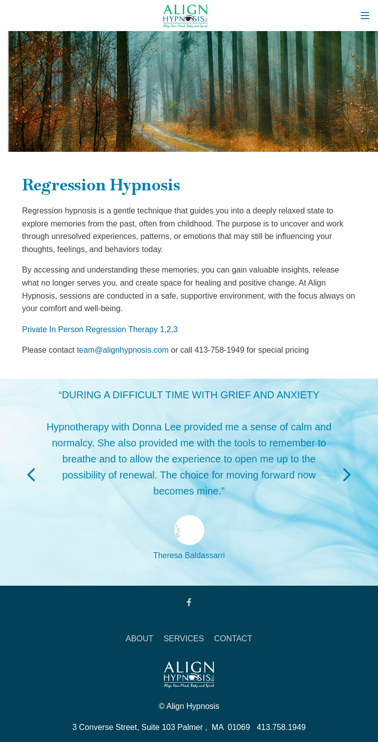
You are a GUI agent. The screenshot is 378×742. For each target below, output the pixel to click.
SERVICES (184, 638)
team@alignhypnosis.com (122, 350)
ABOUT (139, 638)
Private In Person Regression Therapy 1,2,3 (100, 329)
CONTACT (233, 638)
